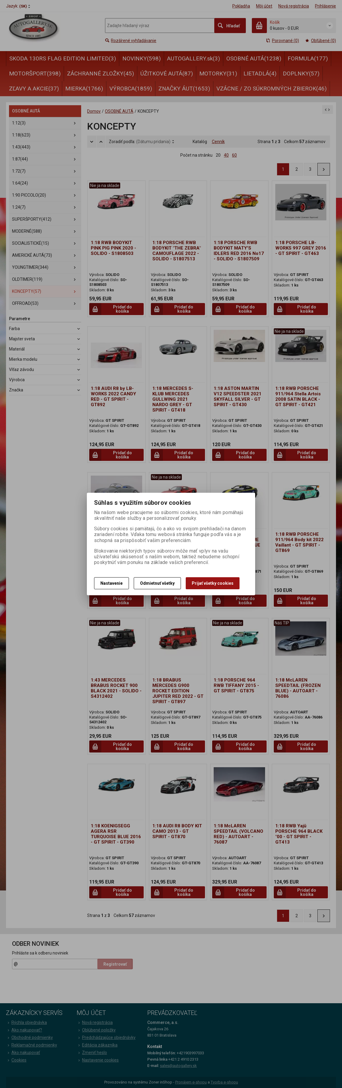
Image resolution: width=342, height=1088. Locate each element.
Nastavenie (111, 583)
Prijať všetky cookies (213, 583)
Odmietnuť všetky (157, 583)
